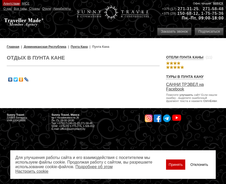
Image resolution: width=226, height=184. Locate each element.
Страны (34, 8)
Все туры (20, 8)
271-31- (185, 9)
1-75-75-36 (212, 13)
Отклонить (199, 165)
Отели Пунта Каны (184, 57)
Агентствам (11, 3)
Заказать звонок (174, 31)
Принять (176, 165)
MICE (25, 3)
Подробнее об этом (94, 167)
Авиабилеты (62, 8)
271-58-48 (213, 9)
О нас (7, 8)
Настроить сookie (31, 171)
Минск (218, 3)
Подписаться (209, 31)
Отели (46, 8)
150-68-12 (187, 13)
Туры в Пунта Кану (184, 77)
